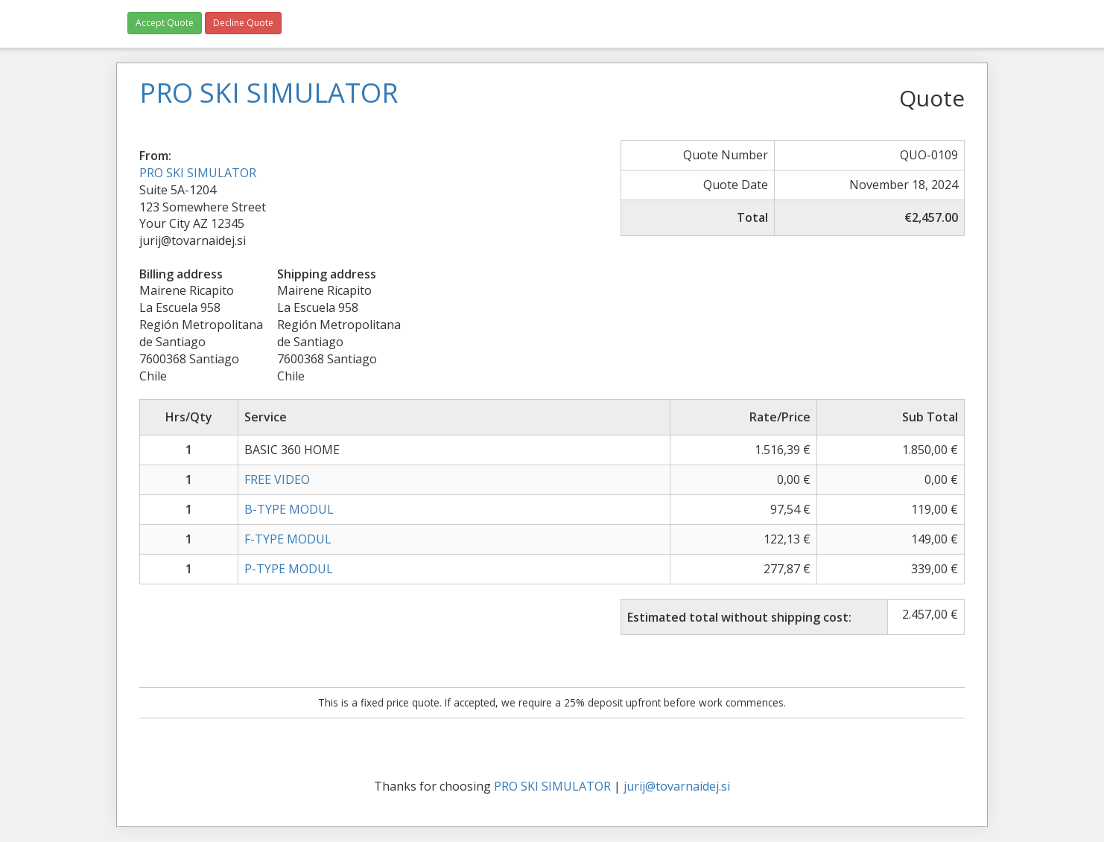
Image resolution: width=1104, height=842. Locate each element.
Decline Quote (243, 22)
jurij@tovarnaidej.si (677, 786)
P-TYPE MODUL (288, 569)
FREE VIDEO (277, 479)
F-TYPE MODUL (287, 539)
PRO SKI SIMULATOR (197, 173)
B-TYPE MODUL (289, 509)
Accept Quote (165, 22)
